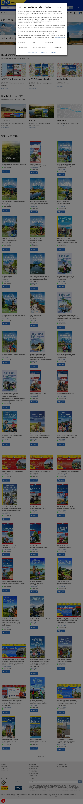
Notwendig (22, 42)
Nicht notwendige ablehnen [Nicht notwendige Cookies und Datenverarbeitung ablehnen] (39, 47)
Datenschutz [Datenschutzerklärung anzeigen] (44, 52)
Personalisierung (49, 42)
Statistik (34, 42)
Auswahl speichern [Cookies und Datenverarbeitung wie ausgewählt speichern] (58, 47)
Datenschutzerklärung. (60, 37)
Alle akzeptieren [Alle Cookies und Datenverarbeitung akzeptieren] (23, 47)
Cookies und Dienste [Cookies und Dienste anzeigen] (32, 52)
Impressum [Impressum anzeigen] (53, 52)
